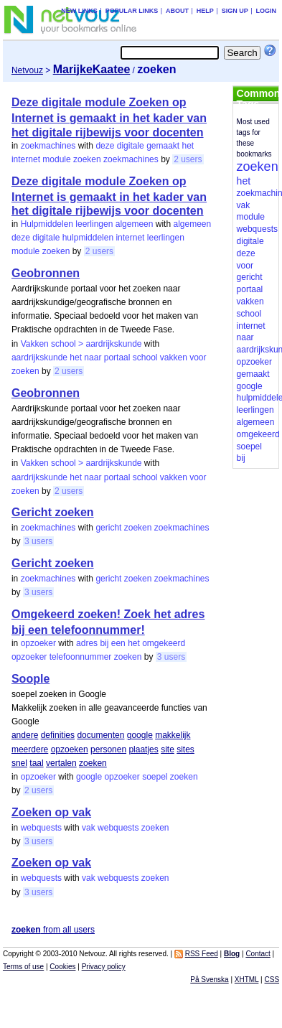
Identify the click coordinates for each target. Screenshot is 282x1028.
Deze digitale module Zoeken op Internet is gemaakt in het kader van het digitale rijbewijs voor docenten (109, 117)
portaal (117, 357)
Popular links (132, 10)
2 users (188, 159)
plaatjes (143, 749)
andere (24, 735)
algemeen (192, 224)
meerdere (29, 749)
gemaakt (162, 146)
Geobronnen (45, 273)
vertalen (61, 763)
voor (197, 357)
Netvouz (27, 70)
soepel (154, 777)
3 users (38, 541)
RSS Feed (201, 954)
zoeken (87, 159)
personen (108, 749)
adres (87, 643)
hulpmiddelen (87, 238)
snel (19, 763)
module (56, 159)
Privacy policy (104, 967)
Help (205, 10)
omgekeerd (163, 643)
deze (104, 146)
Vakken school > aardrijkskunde (81, 344)
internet (25, 159)
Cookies (62, 967)
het (188, 146)
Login (266, 10)
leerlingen (165, 238)
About (177, 10)
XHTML (247, 979)
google (140, 735)
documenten (100, 735)
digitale (130, 146)
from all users (53, 930)
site (167, 749)
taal (36, 763)
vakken (173, 357)
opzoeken (69, 749)
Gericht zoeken (52, 512)
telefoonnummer (81, 657)
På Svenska (209, 979)
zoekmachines (48, 146)
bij (104, 643)
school (145, 357)
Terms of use (23, 967)
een (118, 643)
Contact (257, 954)
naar (92, 357)
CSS (272, 979)
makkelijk (172, 735)
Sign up (235, 10)
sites (185, 749)
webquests (41, 828)
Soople (30, 679)
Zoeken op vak (51, 812)
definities (58, 735)
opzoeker (38, 643)
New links (79, 10)
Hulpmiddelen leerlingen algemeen (87, 224)
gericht (108, 528)
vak (88, 828)
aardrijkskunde (39, 357)
